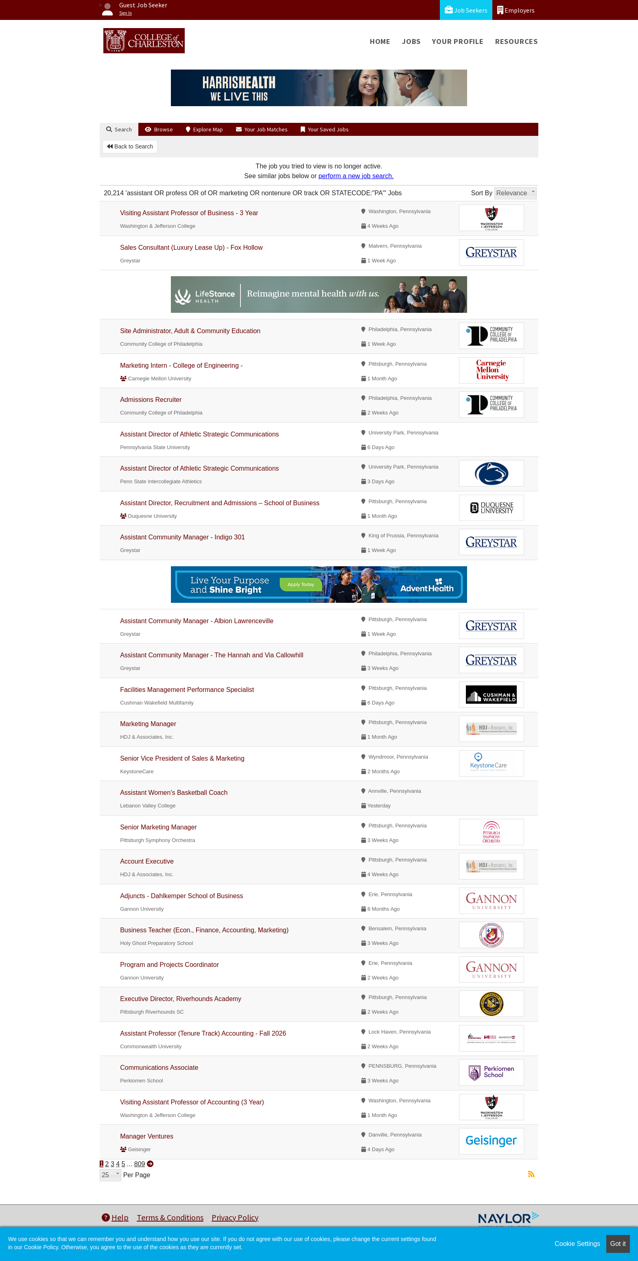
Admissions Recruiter (150, 399)
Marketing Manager (148, 723)
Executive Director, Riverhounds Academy (180, 998)
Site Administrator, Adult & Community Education (190, 330)
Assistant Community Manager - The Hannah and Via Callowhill (211, 655)
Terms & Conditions (170, 1217)
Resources (516, 41)
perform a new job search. (356, 175)
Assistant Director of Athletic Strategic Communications (199, 434)
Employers (516, 10)
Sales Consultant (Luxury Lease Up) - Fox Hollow (191, 247)
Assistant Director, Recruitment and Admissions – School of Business (219, 503)
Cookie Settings (577, 1243)
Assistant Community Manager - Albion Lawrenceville (196, 620)
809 (139, 1164)
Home (380, 41)
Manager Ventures (146, 1136)
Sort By (481, 193)
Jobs (411, 41)
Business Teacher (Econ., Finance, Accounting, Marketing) (204, 930)
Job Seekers (466, 10)
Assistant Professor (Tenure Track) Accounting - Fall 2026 (203, 1033)
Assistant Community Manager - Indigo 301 (182, 537)
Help (115, 1217)
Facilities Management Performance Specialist (187, 689)
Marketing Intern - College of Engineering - (181, 365)
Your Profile (458, 41)
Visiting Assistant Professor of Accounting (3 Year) (192, 1102)
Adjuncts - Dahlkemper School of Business (181, 895)
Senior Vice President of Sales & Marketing (182, 758)
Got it (618, 1243)
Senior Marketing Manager (158, 827)
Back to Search (130, 146)
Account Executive (147, 861)
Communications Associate (159, 1067)
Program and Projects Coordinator (169, 964)
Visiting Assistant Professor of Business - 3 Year (189, 212)
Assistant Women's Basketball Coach (173, 792)
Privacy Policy (235, 1217)
